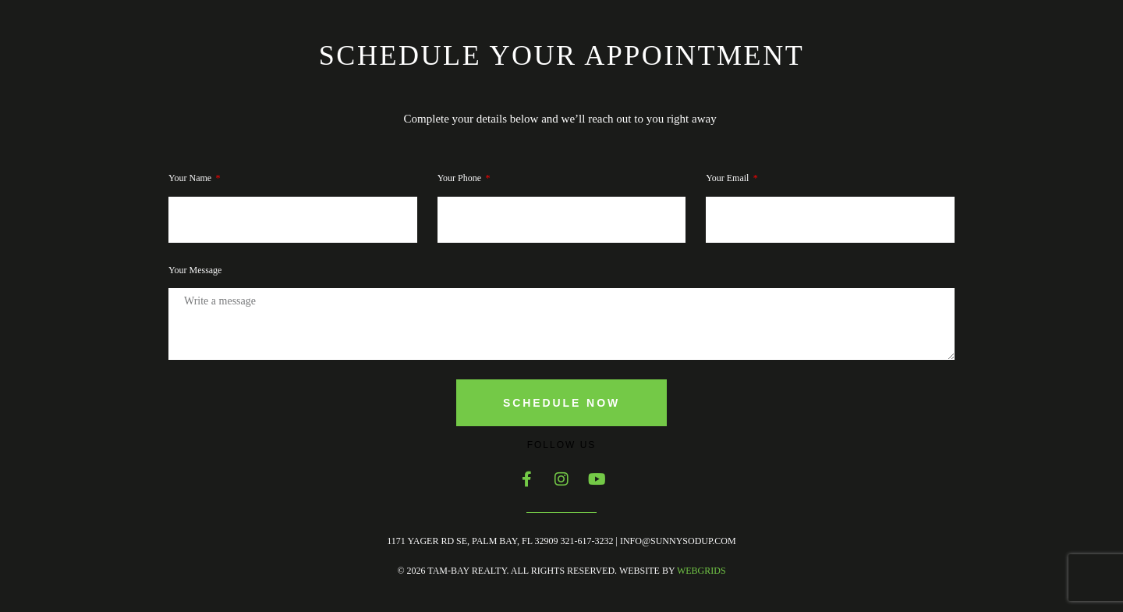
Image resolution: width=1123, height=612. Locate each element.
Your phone (461, 178)
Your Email (728, 178)
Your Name (191, 178)
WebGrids (701, 570)
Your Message (194, 270)
